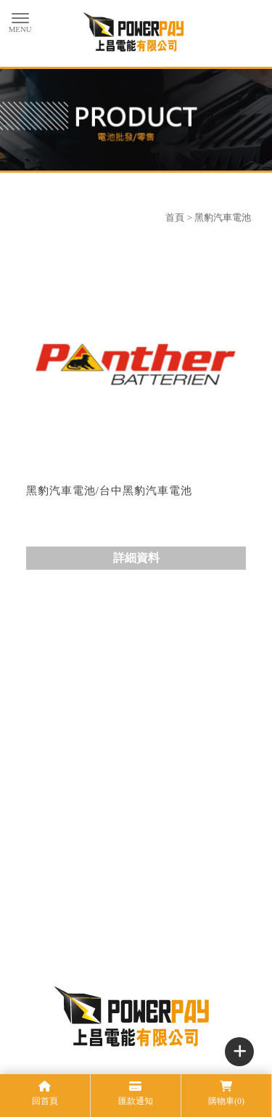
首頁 (174, 217)
